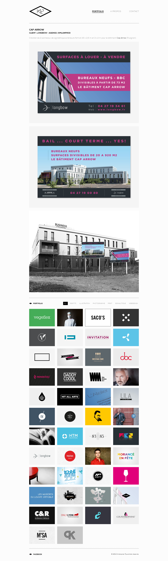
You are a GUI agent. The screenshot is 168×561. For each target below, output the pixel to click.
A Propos (115, 12)
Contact (134, 12)
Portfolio (98, 12)
